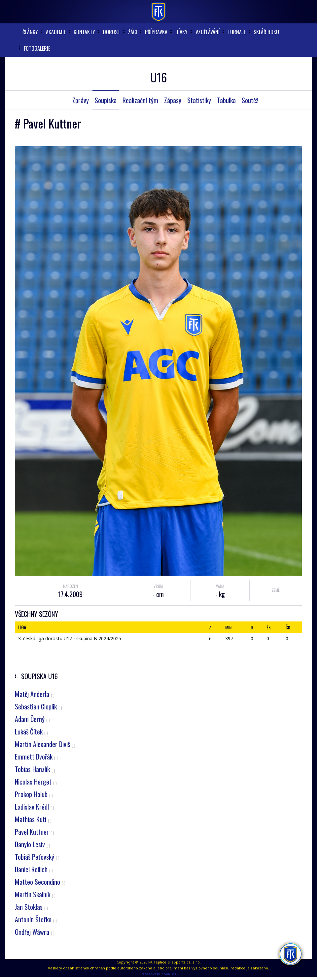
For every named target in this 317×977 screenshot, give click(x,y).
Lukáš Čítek (31, 731)
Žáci (132, 32)
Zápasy (172, 100)
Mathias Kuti (33, 819)
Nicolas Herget (36, 782)
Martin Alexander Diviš (45, 744)
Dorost (111, 32)
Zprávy (80, 100)
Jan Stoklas (31, 907)
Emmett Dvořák (36, 756)
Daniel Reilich (34, 869)
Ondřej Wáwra (34, 932)
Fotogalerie (37, 48)
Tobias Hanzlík (35, 769)
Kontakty (84, 32)
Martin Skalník (35, 894)
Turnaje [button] (237, 32)
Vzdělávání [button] (207, 32)
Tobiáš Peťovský (37, 857)
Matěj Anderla (34, 694)
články (30, 32)
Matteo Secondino (40, 882)
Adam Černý (32, 719)
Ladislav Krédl (34, 807)
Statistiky (199, 100)
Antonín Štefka (36, 919)
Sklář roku (266, 32)
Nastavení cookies (158, 973)
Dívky (181, 32)
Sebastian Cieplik (38, 706)
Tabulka (226, 100)
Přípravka (156, 32)
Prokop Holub (34, 794)
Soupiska (106, 100)
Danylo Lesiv (32, 844)
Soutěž (250, 100)
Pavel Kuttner (34, 832)
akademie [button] (56, 32)
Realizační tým (140, 100)
